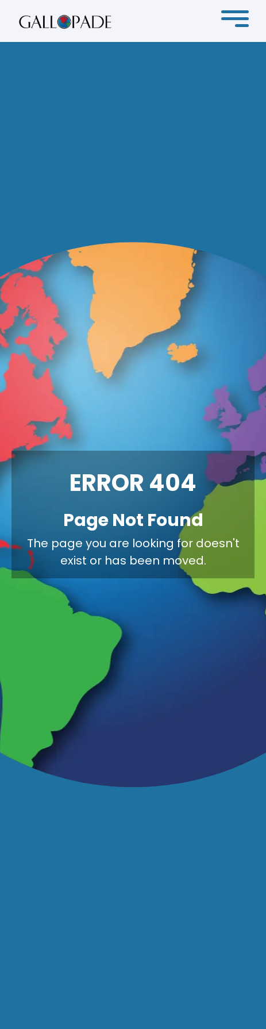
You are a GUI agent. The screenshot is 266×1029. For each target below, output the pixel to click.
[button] (235, 21)
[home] (65, 21)
